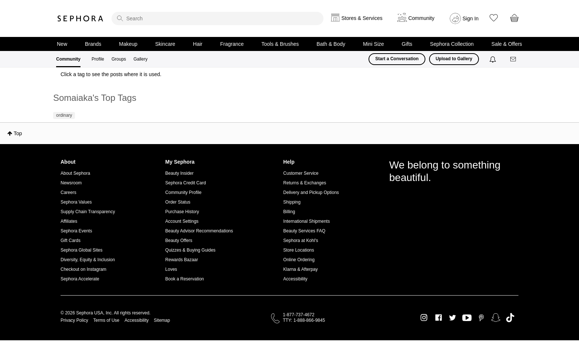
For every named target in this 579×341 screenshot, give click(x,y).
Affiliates (69, 221)
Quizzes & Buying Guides (190, 250)
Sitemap (162, 320)
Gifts (407, 44)
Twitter (452, 317)
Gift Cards (70, 240)
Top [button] (18, 133)
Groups (119, 59)
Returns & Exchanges (304, 182)
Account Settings (182, 221)
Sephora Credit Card (185, 182)
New (62, 44)
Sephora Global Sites (81, 250)
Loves (171, 269)
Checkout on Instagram (83, 269)
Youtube (467, 318)
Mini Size (373, 44)
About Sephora (75, 173)
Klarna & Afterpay (300, 269)
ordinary (64, 115)
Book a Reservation (184, 279)
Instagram (424, 317)
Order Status (178, 202)
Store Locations (298, 250)
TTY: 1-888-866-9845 (304, 320)
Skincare (165, 44)
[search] (217, 18)
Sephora (80, 18)
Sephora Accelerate (80, 279)
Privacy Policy (74, 320)
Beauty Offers (178, 240)
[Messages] (513, 59)
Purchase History (182, 211)
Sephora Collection (452, 44)
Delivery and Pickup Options (311, 192)
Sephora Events (76, 230)
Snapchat (495, 317)
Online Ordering (299, 259)
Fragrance (232, 44)
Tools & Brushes (280, 44)
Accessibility (295, 279)
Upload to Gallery (454, 58)
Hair (198, 44)
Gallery (140, 59)
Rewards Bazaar (181, 259)
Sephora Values (76, 202)
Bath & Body (330, 44)
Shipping (292, 202)
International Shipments (306, 221)
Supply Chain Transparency (88, 211)
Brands (93, 44)
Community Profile (183, 192)
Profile (98, 59)
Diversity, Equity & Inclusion (88, 259)
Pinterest (481, 317)
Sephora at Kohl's (300, 240)
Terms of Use (106, 320)
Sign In (471, 18)
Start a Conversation (396, 58)
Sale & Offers (506, 44)
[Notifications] (493, 59)
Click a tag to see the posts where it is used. (111, 74)
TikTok (510, 317)
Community (68, 59)
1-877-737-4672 (298, 314)
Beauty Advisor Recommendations (199, 230)
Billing (289, 211)
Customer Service (300, 173)
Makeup (128, 44)
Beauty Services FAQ (304, 230)
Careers (68, 192)
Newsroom (71, 182)
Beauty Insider (179, 173)
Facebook (438, 317)
